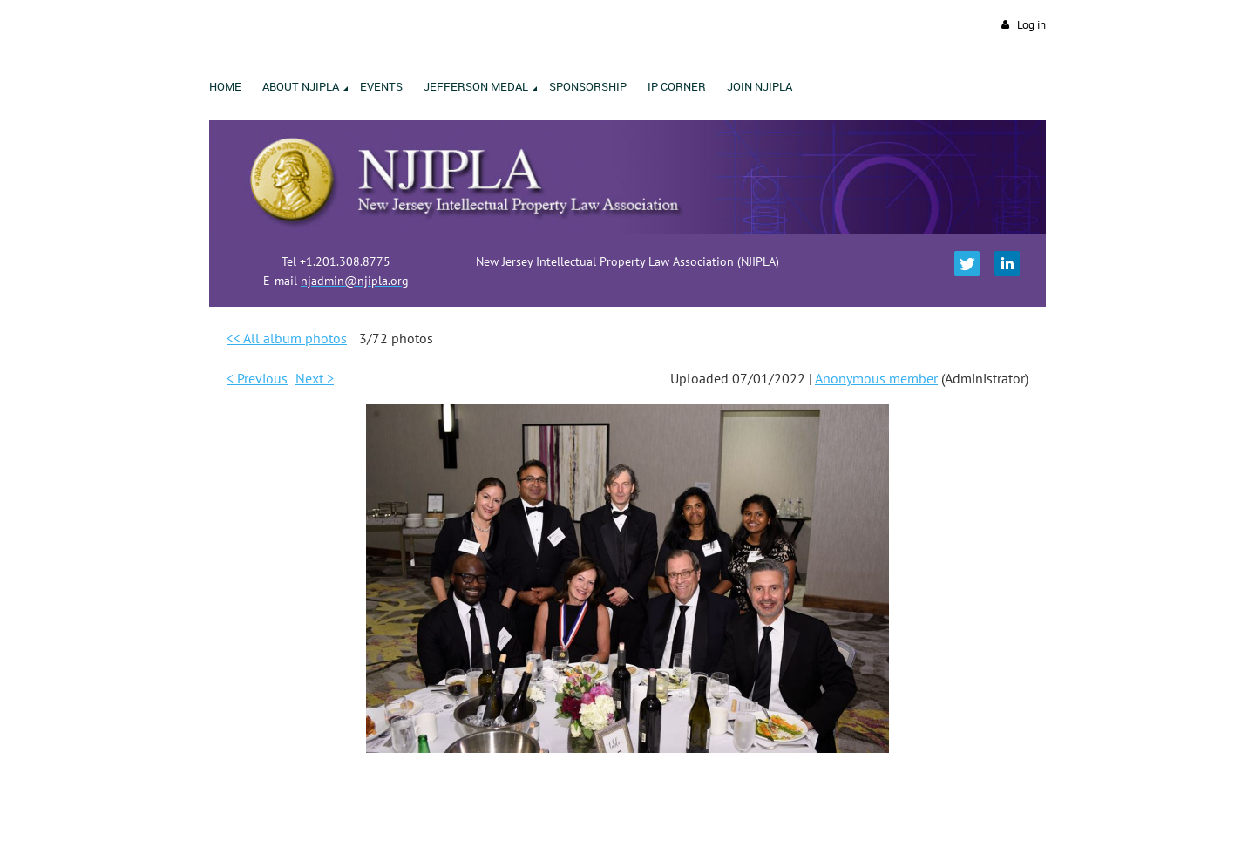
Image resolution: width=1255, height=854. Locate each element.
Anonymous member (876, 378)
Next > (314, 378)
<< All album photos (287, 338)
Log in (1031, 24)
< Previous (257, 378)
